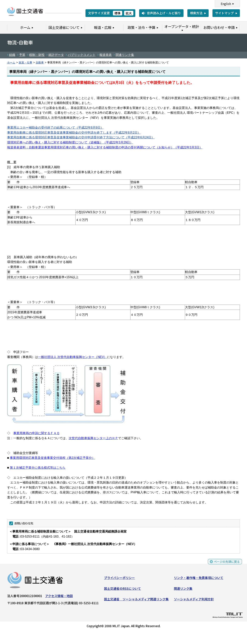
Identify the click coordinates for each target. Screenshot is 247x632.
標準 (117, 13)
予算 (22, 54)
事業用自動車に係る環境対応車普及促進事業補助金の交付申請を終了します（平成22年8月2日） (74, 132)
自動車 (40, 62)
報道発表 (105, 54)
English (226, 3)
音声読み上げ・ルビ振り (164, 13)
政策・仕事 (25, 62)
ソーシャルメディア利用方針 (194, 599)
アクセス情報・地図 (59, 596)
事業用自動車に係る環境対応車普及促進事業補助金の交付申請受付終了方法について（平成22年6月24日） (81, 137)
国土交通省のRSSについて (122, 589)
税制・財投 (37, 54)
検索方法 (196, 13)
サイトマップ (224, 13)
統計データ (56, 54)
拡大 (129, 13)
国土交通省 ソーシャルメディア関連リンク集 (136, 599)
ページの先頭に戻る (226, 564)
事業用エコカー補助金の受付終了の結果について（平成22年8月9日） (55, 127)
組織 (12, 54)
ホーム (11, 62)
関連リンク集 (125, 54)
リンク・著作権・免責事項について (198, 578)
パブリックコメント (82, 54)
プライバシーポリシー (119, 578)
